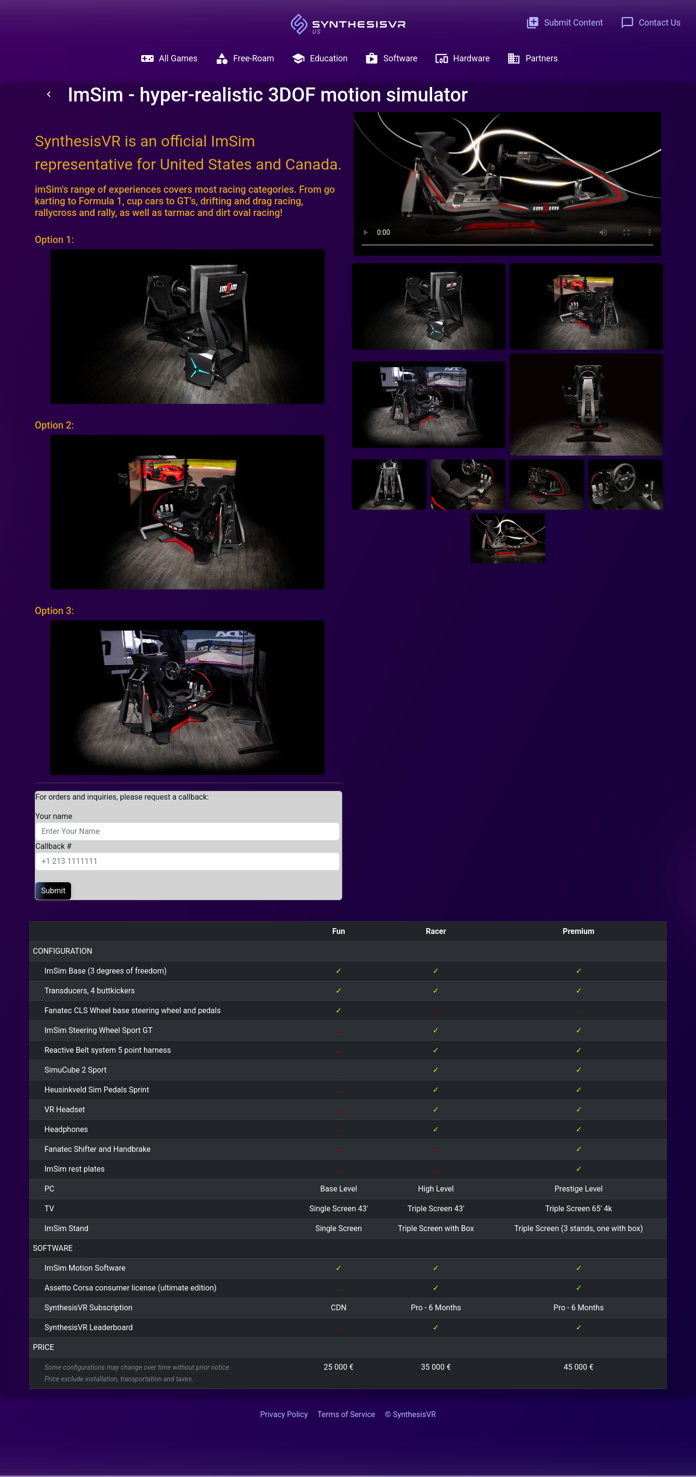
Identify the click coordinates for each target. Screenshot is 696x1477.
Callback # (53, 846)
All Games (169, 58)
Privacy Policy (284, 1414)
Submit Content (564, 22)
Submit (53, 890)
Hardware (462, 58)
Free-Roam (245, 58)
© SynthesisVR (410, 1414)
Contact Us (651, 22)
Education (319, 58)
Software (391, 58)
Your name (53, 816)
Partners (532, 58)
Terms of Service (347, 1414)
